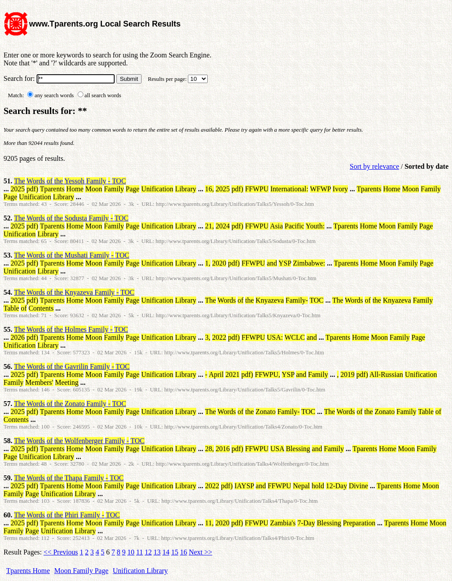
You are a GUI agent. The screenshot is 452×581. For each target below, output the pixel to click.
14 (165, 552)
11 (139, 552)
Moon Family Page (81, 570)
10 (130, 552)
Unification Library (140, 570)
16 (183, 552)
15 (174, 552)
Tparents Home (28, 570)
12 (148, 552)
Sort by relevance (374, 166)
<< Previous (61, 552)
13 (157, 552)
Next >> (200, 552)
